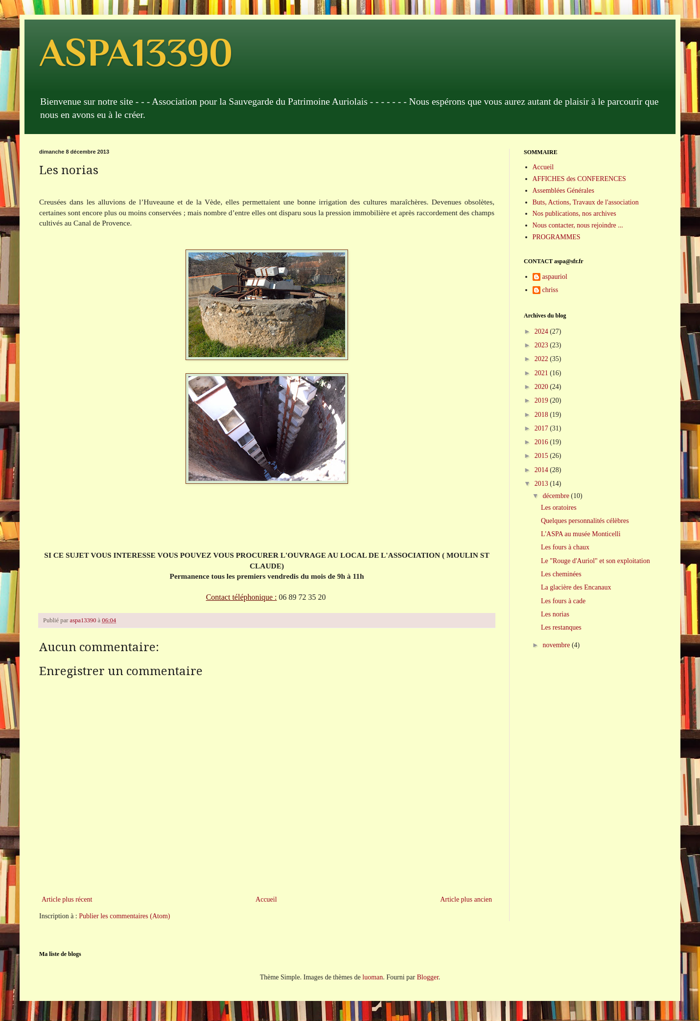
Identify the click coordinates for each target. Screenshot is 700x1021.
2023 (542, 345)
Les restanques (561, 627)
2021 (542, 373)
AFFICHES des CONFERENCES (579, 178)
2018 (542, 414)
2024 (542, 331)
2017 (542, 428)
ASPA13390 (136, 52)
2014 (542, 470)
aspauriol (554, 276)
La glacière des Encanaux (576, 587)
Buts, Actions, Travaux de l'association (586, 202)
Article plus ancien (466, 899)
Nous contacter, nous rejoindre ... (578, 225)
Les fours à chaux (565, 547)
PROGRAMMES (557, 237)
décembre (556, 495)
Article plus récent (67, 899)
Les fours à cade (563, 601)
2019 (542, 400)
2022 (542, 359)
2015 (542, 455)
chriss (550, 290)
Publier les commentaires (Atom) (124, 916)
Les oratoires (559, 507)
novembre (556, 645)
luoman (372, 977)
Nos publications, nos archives (574, 213)
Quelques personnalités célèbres (585, 520)
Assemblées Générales (563, 190)
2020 (542, 386)
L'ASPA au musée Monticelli (581, 534)
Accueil (266, 899)
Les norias (555, 614)
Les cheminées (561, 574)
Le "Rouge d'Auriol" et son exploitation (595, 561)
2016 (542, 442)
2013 (542, 483)
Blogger (427, 977)
